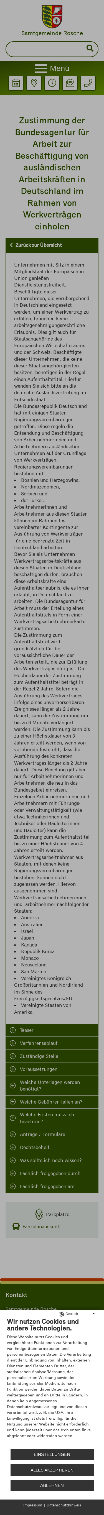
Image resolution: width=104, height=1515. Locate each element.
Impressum (32, 1505)
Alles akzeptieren (52, 1470)
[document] (52, 1382)
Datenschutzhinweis (64, 1505)
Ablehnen (52, 1485)
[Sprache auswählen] (61, 1313)
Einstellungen (52, 1454)
